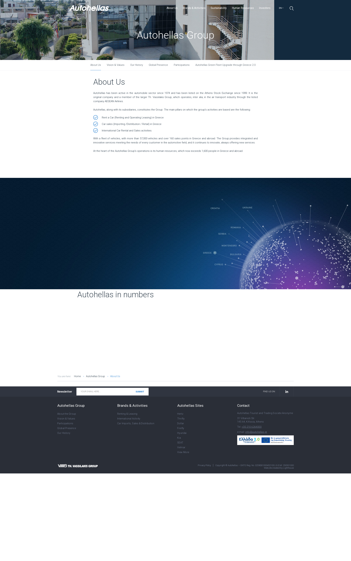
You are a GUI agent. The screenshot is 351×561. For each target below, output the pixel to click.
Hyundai (182, 433)
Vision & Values (115, 64)
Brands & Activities (194, 8)
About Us (172, 8)
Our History (136, 64)
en (281, 8)
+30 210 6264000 (252, 426)
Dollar (180, 423)
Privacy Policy (204, 465)
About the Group (66, 413)
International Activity (128, 418)
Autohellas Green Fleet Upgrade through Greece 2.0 (225, 64)
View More (183, 452)
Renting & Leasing (127, 413)
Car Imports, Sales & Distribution (135, 423)
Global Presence (158, 64)
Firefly (180, 428)
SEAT (180, 442)
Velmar (181, 447)
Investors (264, 8)
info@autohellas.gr (256, 432)
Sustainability (219, 8)
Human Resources (243, 8)
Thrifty (181, 418)
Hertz (180, 413)
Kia (179, 437)
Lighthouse (288, 468)
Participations (182, 64)
